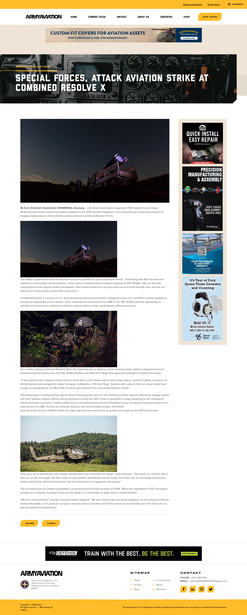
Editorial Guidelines (192, 4)
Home (74, 17)
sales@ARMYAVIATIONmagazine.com (208, 581)
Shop (187, 17)
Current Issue (97, 17)
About (159, 584)
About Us (143, 17)
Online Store (213, 4)
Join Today (210, 17)
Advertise (166, 17)
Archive (121, 17)
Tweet (51, 523)
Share (29, 523)
